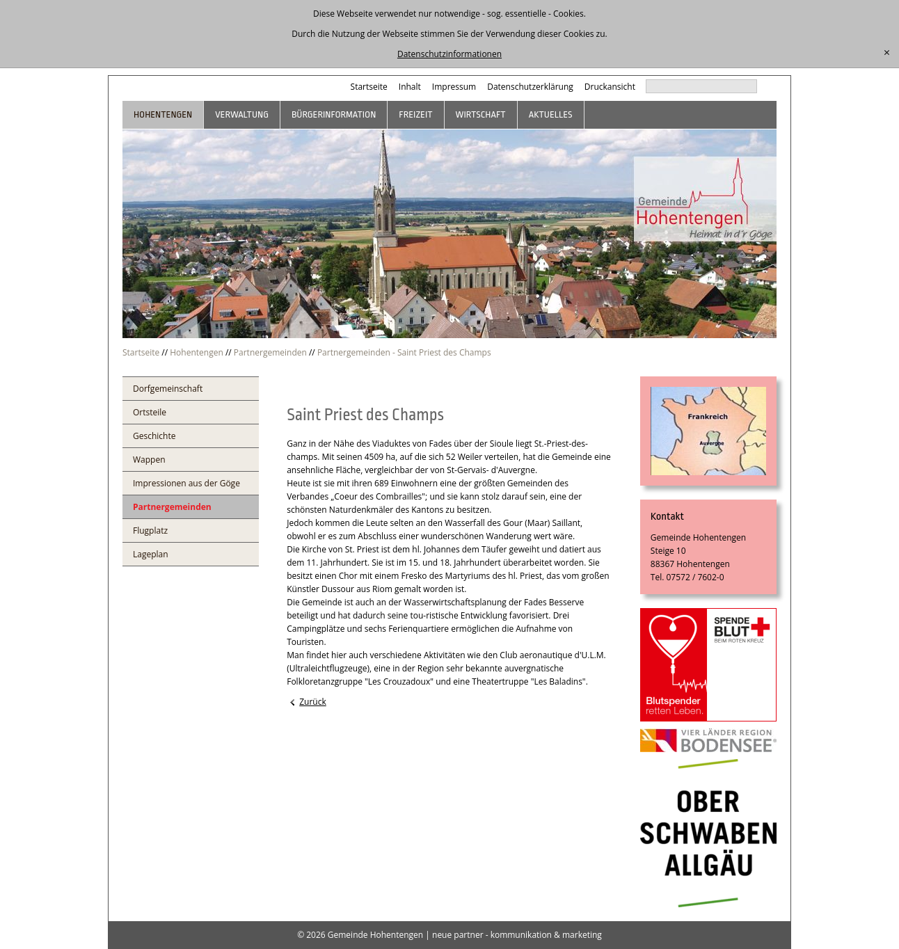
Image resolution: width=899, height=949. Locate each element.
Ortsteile (149, 412)
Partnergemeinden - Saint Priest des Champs (404, 352)
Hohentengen (163, 114)
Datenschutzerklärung (530, 87)
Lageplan (150, 554)
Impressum (454, 87)
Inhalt (410, 87)
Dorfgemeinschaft (167, 388)
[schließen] (887, 53)
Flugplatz (150, 530)
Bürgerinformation (334, 114)
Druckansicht (609, 87)
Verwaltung (242, 114)
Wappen (149, 459)
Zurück (312, 702)
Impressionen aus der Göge (186, 483)
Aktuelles (551, 114)
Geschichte (154, 436)
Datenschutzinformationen (449, 54)
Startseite (369, 87)
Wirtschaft (481, 114)
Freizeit (415, 114)
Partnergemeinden (270, 352)
